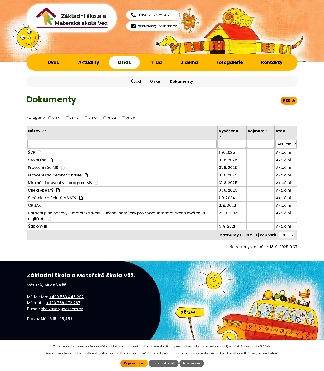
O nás (124, 62)
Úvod (54, 62)
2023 (93, 117)
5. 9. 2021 (227, 226)
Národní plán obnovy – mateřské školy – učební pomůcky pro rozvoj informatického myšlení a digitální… (116, 215)
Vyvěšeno (230, 131)
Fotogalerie (229, 62)
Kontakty (271, 62)
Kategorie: (36, 117)
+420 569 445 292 (66, 296)
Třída (155, 62)
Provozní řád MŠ (46, 167)
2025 (130, 117)
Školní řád (40, 160)
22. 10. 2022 (229, 213)
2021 (56, 117)
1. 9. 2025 (227, 152)
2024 (111, 117)
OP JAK (34, 205)
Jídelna (189, 62)
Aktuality (88, 62)
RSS (289, 100)
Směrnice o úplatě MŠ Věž (55, 197)
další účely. (263, 346)
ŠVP (34, 152)
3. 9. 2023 (227, 205)
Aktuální (283, 152)
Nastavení (191, 363)
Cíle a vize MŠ (44, 190)
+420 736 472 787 (63, 302)
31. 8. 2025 (228, 160)
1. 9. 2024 (227, 197)
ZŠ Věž (188, 313)
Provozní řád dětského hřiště (58, 175)
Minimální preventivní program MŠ (63, 182)
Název (36, 131)
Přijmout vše (134, 363)
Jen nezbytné (164, 363)
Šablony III (37, 226)
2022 (74, 117)
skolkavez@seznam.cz (62, 308)
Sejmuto (256, 131)
